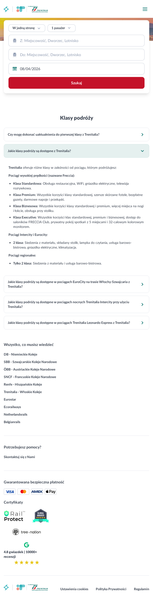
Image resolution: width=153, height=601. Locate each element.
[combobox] (76, 40)
